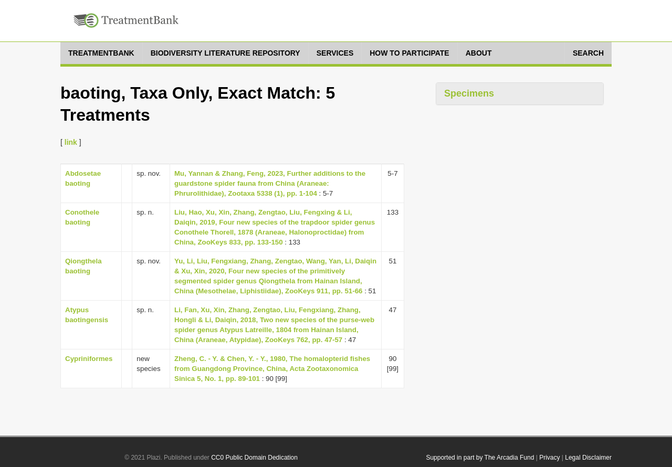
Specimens (469, 93)
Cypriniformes (88, 359)
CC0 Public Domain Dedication (254, 457)
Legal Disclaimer (588, 457)
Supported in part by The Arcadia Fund (480, 457)
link (71, 142)
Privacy (549, 457)
